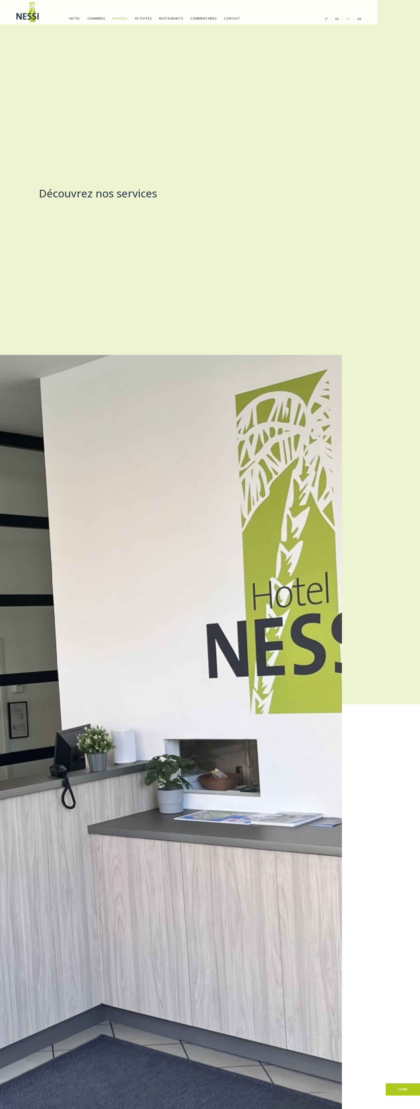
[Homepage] (26, 12)
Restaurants (170, 18)
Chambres (95, 18)
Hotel (73, 18)
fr (328, 19)
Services (119, 18)
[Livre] (403, 1089)
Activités (142, 18)
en (339, 19)
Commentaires (202, 18)
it (306, 19)
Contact (231, 18)
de (317, 19)
